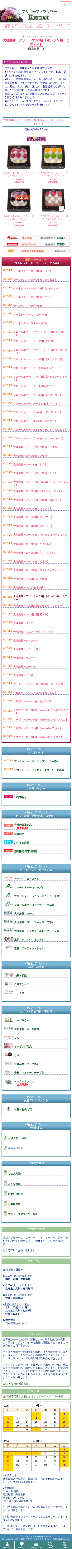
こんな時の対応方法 (17, 1383)
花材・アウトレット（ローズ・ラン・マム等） (39, 24)
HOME (6, 24)
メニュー (65, 5)
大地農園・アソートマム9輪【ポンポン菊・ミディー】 (36, 26)
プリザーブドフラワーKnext (38, 1539)
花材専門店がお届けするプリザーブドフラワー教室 (35, 1396)
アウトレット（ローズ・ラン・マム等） (36, 36)
